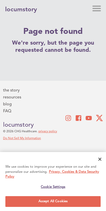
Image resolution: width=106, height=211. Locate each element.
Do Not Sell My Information (22, 138)
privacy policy (47, 131)
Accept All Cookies (53, 201)
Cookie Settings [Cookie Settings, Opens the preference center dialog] (53, 187)
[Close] (99, 159)
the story (11, 90)
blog (7, 104)
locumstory (18, 125)
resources (12, 97)
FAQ (7, 111)
